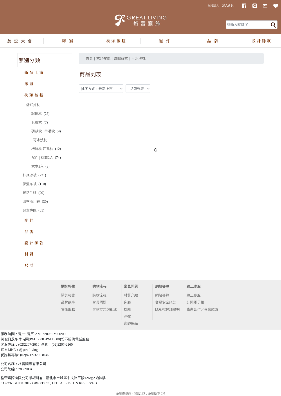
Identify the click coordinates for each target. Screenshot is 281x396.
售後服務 (68, 309)
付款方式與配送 (104, 309)
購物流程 (99, 286)
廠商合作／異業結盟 (202, 309)
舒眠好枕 (33, 105)
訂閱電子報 (195, 302)
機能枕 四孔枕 (42, 149)
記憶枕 (36, 113)
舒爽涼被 (30, 175)
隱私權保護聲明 (167, 309)
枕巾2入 (37, 166)
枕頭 (127, 309)
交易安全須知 (165, 302)
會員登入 (213, 5)
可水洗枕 (40, 140)
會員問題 (99, 302)
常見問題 (131, 286)
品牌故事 (68, 302)
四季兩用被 (31, 201)
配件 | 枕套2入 (42, 157)
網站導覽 (162, 286)
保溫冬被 (30, 184)
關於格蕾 (68, 286)
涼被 (127, 316)
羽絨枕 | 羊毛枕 (43, 131)
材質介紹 (131, 295)
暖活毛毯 (30, 193)
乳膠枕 (36, 122)
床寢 (127, 302)
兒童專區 (30, 210)
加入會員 (228, 5)
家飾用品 (131, 323)
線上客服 (194, 286)
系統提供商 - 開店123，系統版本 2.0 (140, 393)
